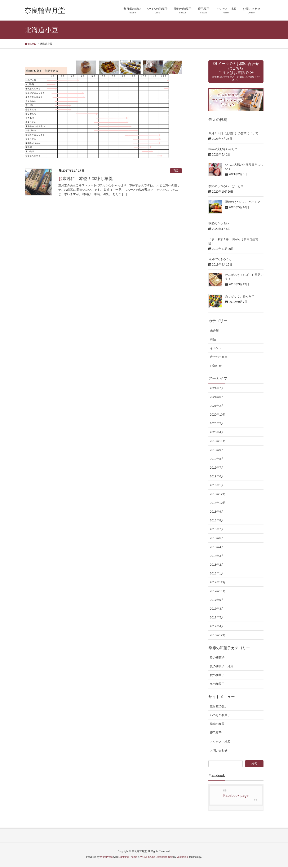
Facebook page (236, 795)
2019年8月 (217, 458)
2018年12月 (218, 494)
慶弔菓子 (216, 732)
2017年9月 (217, 599)
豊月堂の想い (218, 706)
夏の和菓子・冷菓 (221, 666)
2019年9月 (217, 450)
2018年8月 (217, 520)
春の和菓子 (217, 657)
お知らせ (216, 365)
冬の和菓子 (217, 684)
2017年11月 (218, 591)
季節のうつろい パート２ (242, 201)
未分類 (214, 330)
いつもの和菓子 (220, 715)
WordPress (106, 856)
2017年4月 (217, 626)
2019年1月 (217, 485)
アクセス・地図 (220, 741)
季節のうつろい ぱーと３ (226, 186)
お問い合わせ (218, 750)
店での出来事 (218, 357)
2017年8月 (217, 608)
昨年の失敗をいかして (223, 149)
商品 (175, 170)
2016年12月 (218, 635)
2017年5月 (217, 617)
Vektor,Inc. (182, 856)
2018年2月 (217, 564)
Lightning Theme (128, 856)
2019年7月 (217, 467)
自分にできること (220, 259)
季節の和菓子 (218, 724)
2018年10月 (218, 502)
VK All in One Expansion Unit (156, 856)
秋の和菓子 (217, 675)
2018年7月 (217, 529)
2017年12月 (218, 582)
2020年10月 (218, 414)
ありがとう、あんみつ (239, 296)
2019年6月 (217, 476)
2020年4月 (217, 432)
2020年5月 (217, 423)
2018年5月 (217, 538)
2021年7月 (217, 388)
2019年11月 (218, 441)
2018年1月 (217, 573)
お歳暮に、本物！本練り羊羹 (85, 178)
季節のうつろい (218, 223)
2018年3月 (217, 555)
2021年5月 (217, 397)
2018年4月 (217, 547)
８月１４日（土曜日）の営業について (233, 133)
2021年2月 (217, 405)
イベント (216, 348)
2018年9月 (217, 511)
